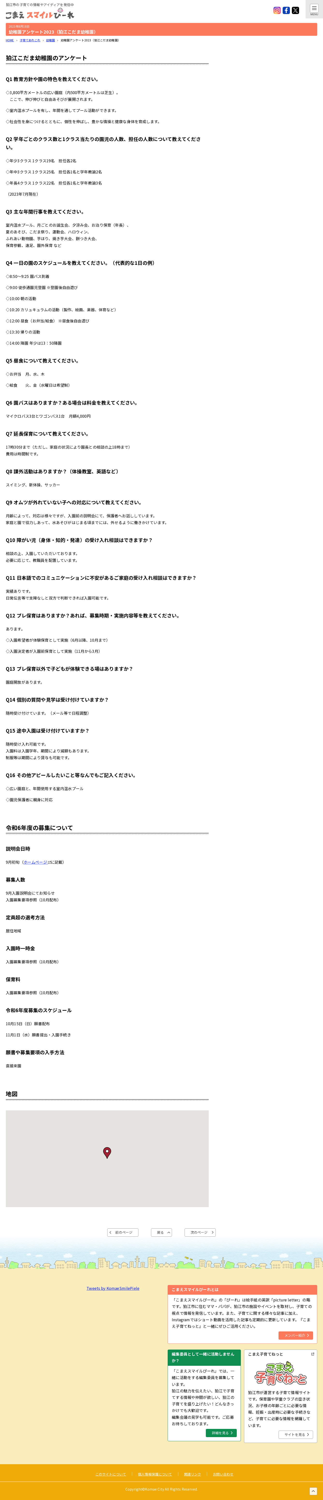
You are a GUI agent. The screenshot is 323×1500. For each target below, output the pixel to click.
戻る (160, 1232)
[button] (107, 1153)
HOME (10, 40)
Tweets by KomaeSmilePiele (112, 1288)
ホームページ (37, 862)
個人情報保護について (155, 1474)
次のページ (199, 1232)
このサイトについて (110, 1474)
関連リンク (192, 1474)
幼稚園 (50, 40)
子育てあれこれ (30, 40)
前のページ (123, 1232)
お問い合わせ (223, 1474)
